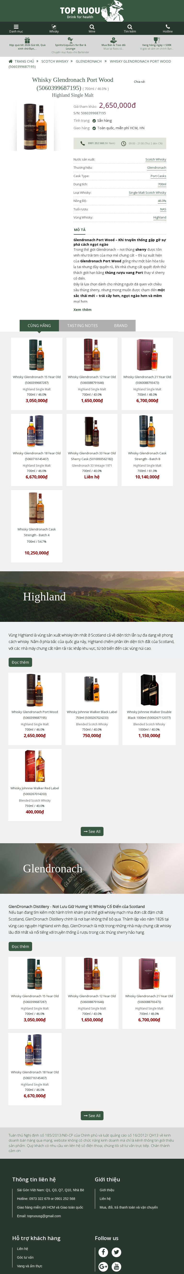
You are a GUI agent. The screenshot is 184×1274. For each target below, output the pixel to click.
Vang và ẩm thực (29, 1228)
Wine (92, 28)
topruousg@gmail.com (44, 1178)
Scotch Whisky (54, 61)
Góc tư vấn (25, 1219)
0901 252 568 (96, 143)
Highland (159, 217)
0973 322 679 (39, 1161)
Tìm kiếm (130, 28)
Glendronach (89, 61)
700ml (162, 184)
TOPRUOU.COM (84, 1266)
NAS (163, 209)
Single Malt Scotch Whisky (147, 192)
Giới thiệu (107, 1152)
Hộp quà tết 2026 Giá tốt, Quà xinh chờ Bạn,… (27, 46)
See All (92, 804)
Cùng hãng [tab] (39, 325)
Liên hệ (105, 1161)
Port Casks (158, 176)
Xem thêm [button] (83, 309)
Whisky (54, 28)
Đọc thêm (20, 646)
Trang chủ (24, 61)
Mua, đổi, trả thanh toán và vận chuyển (129, 1169)
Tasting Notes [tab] (82, 325)
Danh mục (16, 28)
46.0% (162, 201)
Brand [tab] (120, 325)
